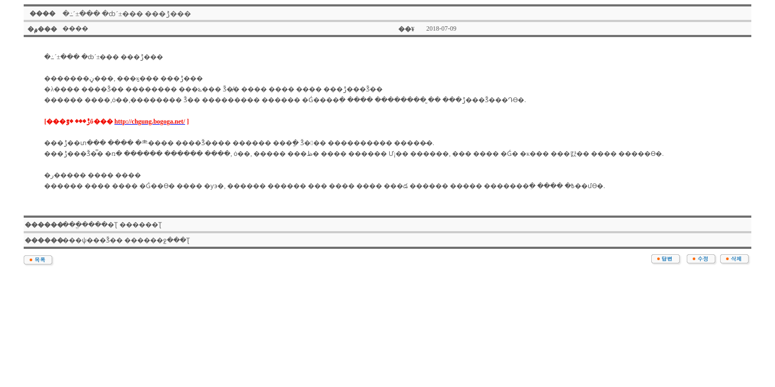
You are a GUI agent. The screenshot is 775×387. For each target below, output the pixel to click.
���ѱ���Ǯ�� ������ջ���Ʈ (126, 240)
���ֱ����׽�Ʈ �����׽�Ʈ (112, 224)
